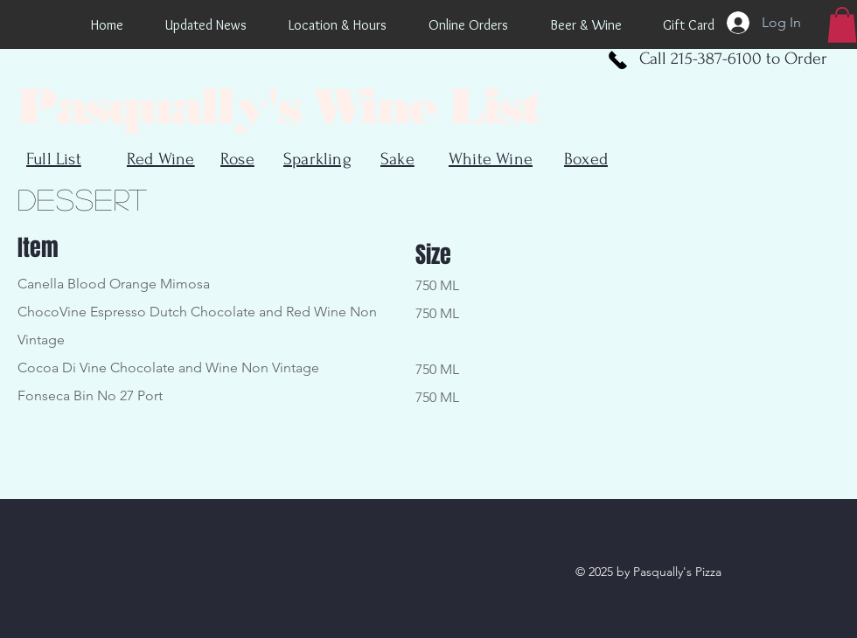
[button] (842, 25)
